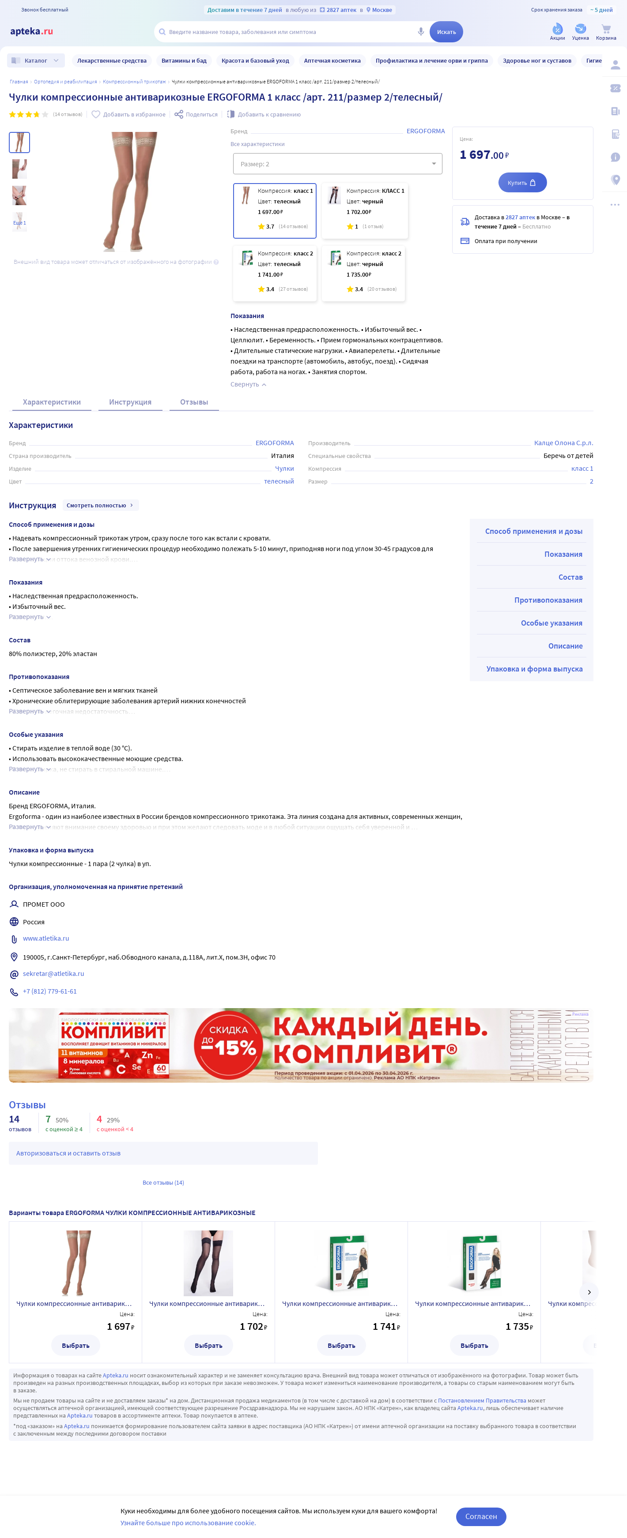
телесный (279, 480)
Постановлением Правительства (482, 1400)
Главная (19, 81)
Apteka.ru (115, 1375)
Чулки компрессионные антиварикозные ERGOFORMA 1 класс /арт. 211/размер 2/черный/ (208, 1303)
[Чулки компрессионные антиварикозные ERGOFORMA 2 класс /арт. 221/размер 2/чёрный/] (363, 273)
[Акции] (557, 32)
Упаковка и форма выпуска (535, 669)
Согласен (481, 1516)
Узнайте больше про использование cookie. (188, 1522)
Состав (571, 577)
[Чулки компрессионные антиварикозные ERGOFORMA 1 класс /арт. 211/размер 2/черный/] (365, 211)
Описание (565, 646)
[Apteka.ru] (39, 31)
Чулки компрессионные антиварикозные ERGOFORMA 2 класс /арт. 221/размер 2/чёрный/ (474, 1303)
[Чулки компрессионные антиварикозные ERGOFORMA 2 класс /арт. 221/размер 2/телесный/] (275, 273)
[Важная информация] (614, 157)
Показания (563, 554)
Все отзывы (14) (163, 1182)
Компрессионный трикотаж (134, 81)
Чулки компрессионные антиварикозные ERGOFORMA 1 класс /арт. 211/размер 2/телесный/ (75, 1303)
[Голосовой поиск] (421, 32)
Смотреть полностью (101, 505)
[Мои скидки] (614, 88)
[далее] (589, 1292)
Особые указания (552, 623)
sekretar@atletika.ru (53, 973)
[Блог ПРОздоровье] (614, 111)
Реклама (580, 1014)
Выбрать (76, 1345)
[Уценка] (580, 32)
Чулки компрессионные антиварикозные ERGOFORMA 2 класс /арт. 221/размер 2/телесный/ (341, 1303)
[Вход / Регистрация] (614, 64)
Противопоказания (548, 600)
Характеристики (52, 402)
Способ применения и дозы (534, 531)
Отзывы (194, 402)
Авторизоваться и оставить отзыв (68, 1152)
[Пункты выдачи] (614, 180)
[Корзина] (606, 32)
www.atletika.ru (46, 938)
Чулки (284, 468)
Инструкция (130, 402)
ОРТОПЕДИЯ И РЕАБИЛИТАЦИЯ (65, 81)
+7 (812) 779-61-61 (50, 991)
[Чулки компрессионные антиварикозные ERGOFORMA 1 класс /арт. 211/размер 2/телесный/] (275, 211)
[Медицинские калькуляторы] (614, 134)
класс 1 (582, 468)
